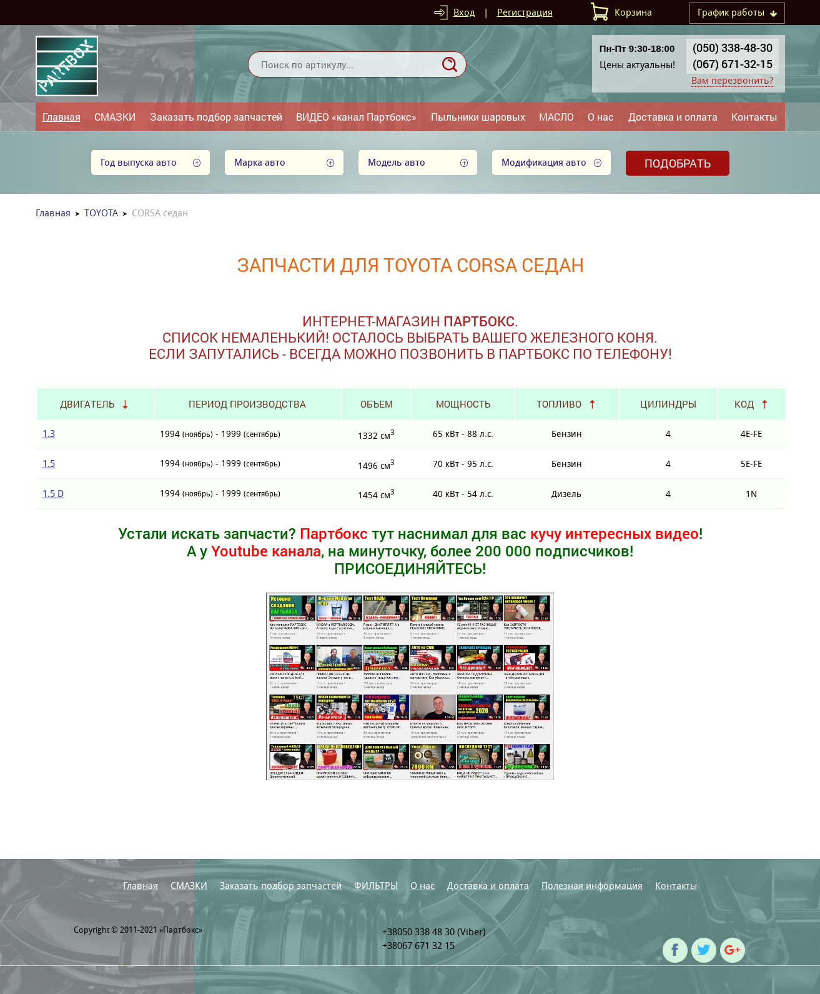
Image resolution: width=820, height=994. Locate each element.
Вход (464, 12)
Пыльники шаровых (478, 116)
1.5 (48, 463)
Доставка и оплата (673, 116)
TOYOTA (101, 213)
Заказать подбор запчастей (216, 116)
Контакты (754, 116)
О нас (601, 116)
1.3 (48, 433)
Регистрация (525, 12)
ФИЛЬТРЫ (376, 885)
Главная (61, 116)
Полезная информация (592, 885)
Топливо (558, 404)
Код (744, 404)
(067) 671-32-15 (733, 63)
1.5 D (53, 494)
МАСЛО (556, 116)
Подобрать (678, 163)
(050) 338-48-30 (733, 47)
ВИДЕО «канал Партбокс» (356, 116)
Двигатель (87, 404)
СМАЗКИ (115, 116)
